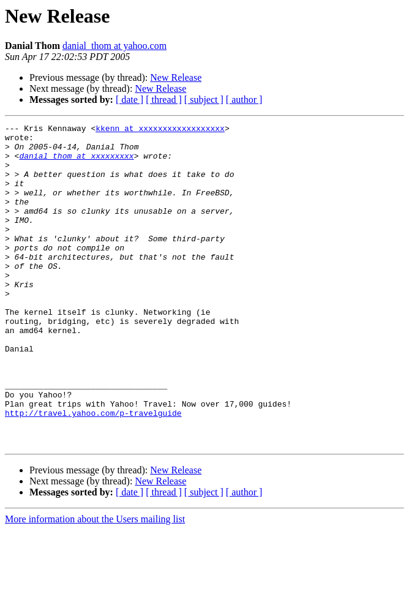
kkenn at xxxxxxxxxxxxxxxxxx (160, 129)
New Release (175, 77)
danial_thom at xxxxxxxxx (76, 162)
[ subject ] (203, 99)
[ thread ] (164, 99)
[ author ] (244, 99)
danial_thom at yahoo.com (114, 45)
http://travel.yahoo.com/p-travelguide (93, 471)
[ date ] (129, 99)
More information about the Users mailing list (95, 583)
